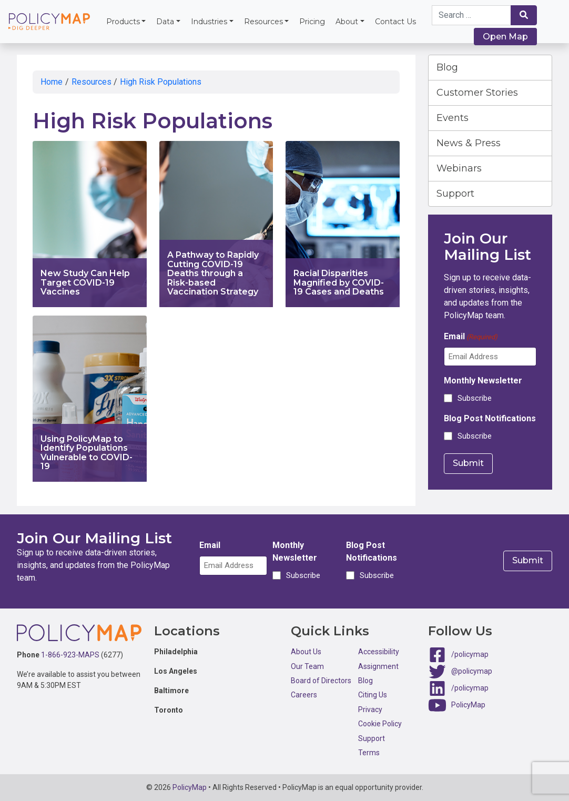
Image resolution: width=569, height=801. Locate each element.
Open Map (505, 37)
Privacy (370, 709)
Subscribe (475, 398)
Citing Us (372, 695)
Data (165, 21)
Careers (304, 695)
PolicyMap (468, 705)
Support (455, 193)
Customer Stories (477, 92)
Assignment (378, 666)
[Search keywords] (472, 15)
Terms (369, 752)
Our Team (307, 666)
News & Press (468, 143)
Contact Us (395, 21)
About (347, 21)
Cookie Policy (380, 723)
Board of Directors (321, 680)
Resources (263, 21)
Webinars (459, 168)
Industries (209, 21)
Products (123, 21)
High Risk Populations (160, 82)
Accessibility (378, 651)
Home (51, 82)
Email (470, 336)
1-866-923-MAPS (70, 655)
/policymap (470, 654)
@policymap (471, 671)
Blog (447, 67)
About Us (306, 651)
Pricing (312, 21)
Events (452, 118)
